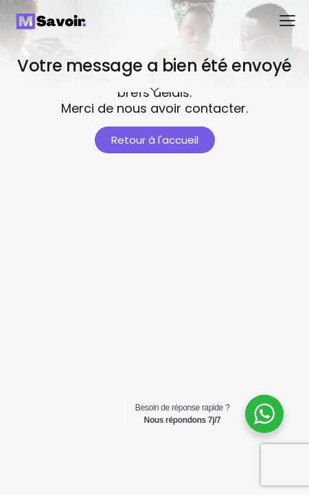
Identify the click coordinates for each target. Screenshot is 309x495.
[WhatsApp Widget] (264, 414)
